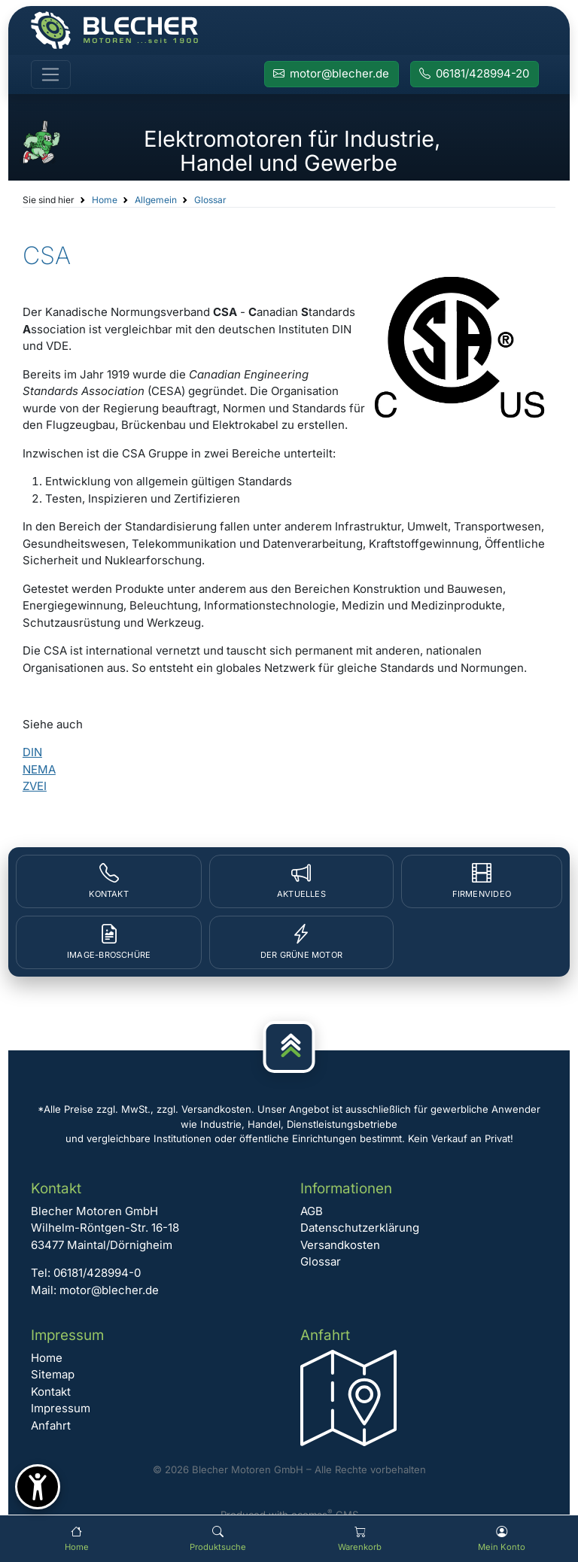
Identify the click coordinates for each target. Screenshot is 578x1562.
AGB (311, 1211)
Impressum (60, 1408)
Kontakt (51, 1391)
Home (104, 199)
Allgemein (156, 199)
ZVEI (35, 786)
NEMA (39, 769)
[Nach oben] (289, 1047)
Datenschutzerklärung (359, 1227)
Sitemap (53, 1374)
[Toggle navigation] (51, 74)
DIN (32, 752)
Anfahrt (51, 1425)
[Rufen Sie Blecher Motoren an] (474, 74)
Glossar (210, 199)
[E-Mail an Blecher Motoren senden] (331, 74)
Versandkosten (340, 1245)
